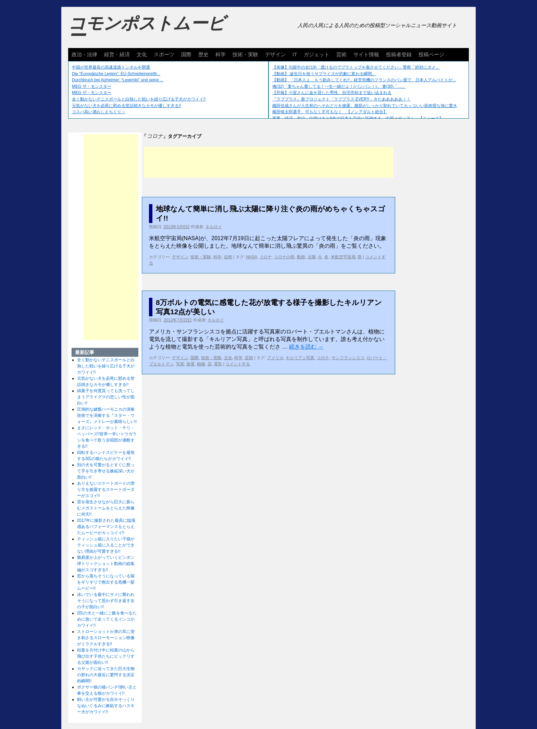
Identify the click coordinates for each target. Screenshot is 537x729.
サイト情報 (366, 54)
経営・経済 (117, 54)
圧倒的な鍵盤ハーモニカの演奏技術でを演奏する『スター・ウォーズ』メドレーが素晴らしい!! (107, 415)
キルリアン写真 (300, 357)
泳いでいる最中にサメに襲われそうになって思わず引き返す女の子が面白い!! (106, 600)
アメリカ (275, 357)
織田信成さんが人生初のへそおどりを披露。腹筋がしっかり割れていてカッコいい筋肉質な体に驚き (364, 105)
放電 (190, 364)
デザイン (275, 54)
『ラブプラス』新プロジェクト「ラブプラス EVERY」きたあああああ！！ (341, 99)
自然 (228, 257)
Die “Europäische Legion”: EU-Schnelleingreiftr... (116, 73)
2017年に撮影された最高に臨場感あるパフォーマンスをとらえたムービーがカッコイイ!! (106, 526)
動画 (301, 257)
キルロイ (213, 226)
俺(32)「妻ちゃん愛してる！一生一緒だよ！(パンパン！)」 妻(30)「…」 (339, 86)
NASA (251, 257)
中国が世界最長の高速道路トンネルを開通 (111, 67)
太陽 (312, 257)
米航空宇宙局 (343, 257)
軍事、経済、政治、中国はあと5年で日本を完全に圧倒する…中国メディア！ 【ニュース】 (357, 118)
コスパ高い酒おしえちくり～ (98, 111)
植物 (201, 364)
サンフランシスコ (348, 357)
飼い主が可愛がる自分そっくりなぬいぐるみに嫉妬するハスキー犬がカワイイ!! (106, 705)
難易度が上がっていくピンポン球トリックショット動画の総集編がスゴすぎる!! (106, 563)
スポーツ (164, 54)
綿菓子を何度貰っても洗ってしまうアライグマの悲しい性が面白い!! (106, 396)
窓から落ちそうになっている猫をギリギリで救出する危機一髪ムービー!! (106, 582)
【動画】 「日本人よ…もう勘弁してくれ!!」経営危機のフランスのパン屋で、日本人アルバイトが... (364, 80)
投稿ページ (431, 54)
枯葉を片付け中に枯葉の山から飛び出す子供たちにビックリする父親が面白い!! (106, 656)
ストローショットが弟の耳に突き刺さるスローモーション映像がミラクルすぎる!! (106, 637)
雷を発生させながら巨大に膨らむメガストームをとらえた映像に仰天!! (106, 508)
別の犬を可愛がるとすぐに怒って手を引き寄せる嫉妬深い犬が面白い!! (106, 471)
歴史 (203, 54)
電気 (218, 364)
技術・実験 (245, 54)
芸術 (341, 54)
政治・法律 (84, 54)
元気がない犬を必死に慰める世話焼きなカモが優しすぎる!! (126, 105)
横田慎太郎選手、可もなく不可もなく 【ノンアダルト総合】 (329, 111)
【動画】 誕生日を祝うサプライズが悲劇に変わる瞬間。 (324, 73)
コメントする (237, 364)
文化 (142, 54)
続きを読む (306, 347)
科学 (220, 54)
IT (294, 54)
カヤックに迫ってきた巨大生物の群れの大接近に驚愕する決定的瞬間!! (106, 674)
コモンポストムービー (146, 29)
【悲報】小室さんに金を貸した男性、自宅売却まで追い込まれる (331, 92)
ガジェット (316, 54)
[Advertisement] (268, 162)
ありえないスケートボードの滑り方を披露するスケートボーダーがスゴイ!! (106, 489)
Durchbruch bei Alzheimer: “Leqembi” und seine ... (117, 80)
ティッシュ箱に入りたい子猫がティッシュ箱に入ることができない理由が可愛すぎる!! (106, 545)
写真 (180, 364)
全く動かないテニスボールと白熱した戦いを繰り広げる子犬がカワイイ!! (139, 99)
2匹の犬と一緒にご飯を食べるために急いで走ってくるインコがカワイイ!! (107, 619)
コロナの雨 (284, 257)
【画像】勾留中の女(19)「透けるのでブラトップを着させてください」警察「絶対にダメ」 (356, 67)
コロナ (266, 257)
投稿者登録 (399, 54)
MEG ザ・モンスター (91, 86)
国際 (186, 54)
